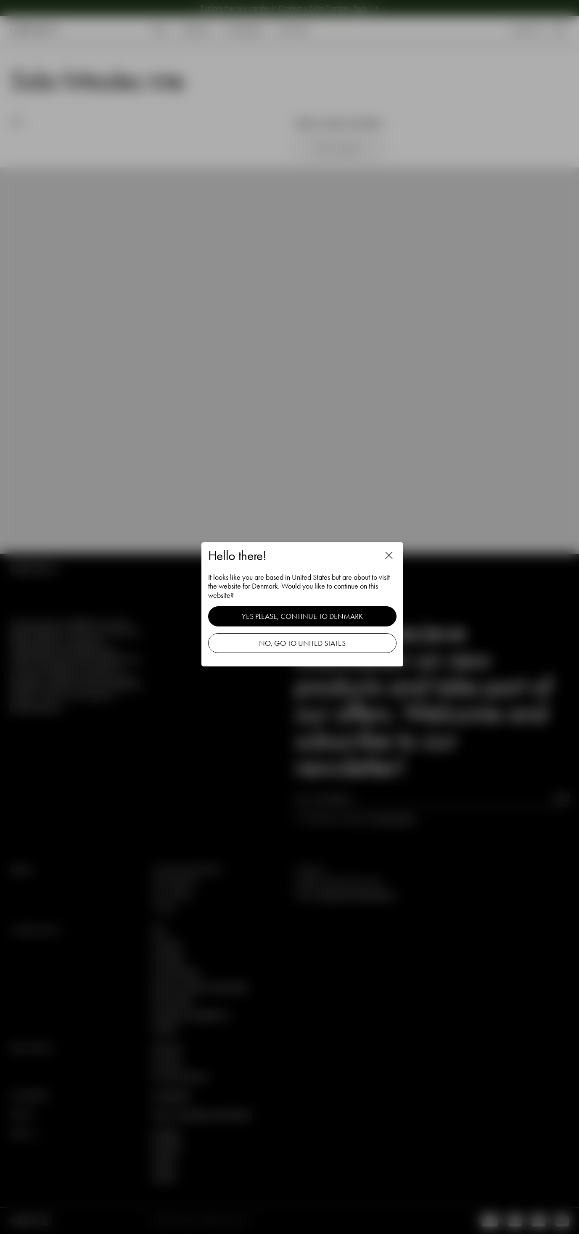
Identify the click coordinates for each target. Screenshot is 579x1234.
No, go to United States (302, 643)
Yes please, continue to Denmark (302, 616)
